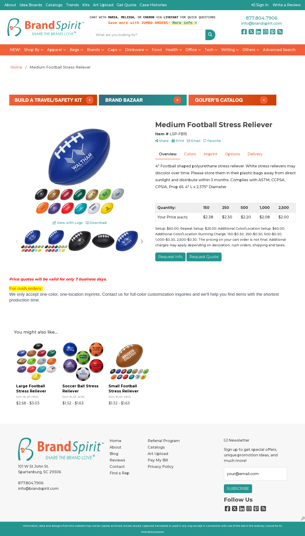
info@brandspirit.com (261, 23)
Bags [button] (74, 50)
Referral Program (164, 441)
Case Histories (153, 5)
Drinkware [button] (134, 50)
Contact (117, 466)
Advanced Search (279, 50)
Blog (114, 454)
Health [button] (171, 50)
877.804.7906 (261, 18)
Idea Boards (30, 5)
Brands (93, 50)
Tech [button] (209, 50)
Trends (72, 5)
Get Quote (126, 5)
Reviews (117, 460)
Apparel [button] (54, 50)
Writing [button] (228, 50)
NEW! (15, 50)
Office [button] (191, 50)
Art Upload (103, 5)
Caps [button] (112, 50)
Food (157, 50)
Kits (86, 5)
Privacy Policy (161, 466)
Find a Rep (119, 473)
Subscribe (238, 488)
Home (115, 441)
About (10, 5)
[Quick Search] (148, 35)
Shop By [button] (32, 50)
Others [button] (248, 50)
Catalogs (54, 5)
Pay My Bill (158, 460)
